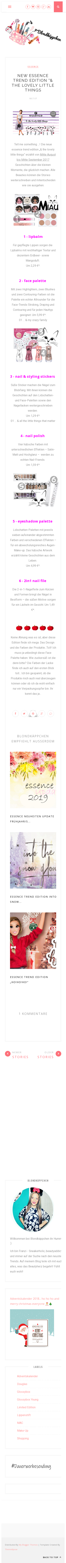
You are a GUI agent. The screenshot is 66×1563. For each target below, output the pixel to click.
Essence (33, 66)
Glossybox (23, 1391)
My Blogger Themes (28, 1544)
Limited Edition (26, 1407)
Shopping (23, 1438)
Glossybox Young (27, 1399)
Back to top (52, 1557)
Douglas (22, 1384)
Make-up (22, 1430)
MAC (20, 1423)
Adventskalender (27, 1376)
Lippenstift (24, 1415)
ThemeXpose (11, 1549)
